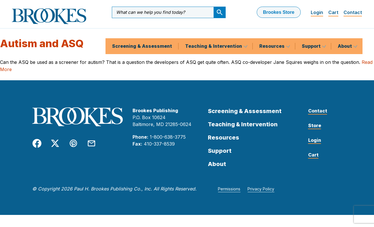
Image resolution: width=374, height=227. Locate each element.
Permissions (229, 193)
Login (317, 12)
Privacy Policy (261, 193)
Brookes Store (278, 12)
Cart (333, 12)
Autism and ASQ (42, 48)
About (345, 33)
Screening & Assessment (142, 33)
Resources (272, 33)
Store (314, 130)
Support (312, 33)
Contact (353, 12)
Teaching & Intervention (214, 33)
